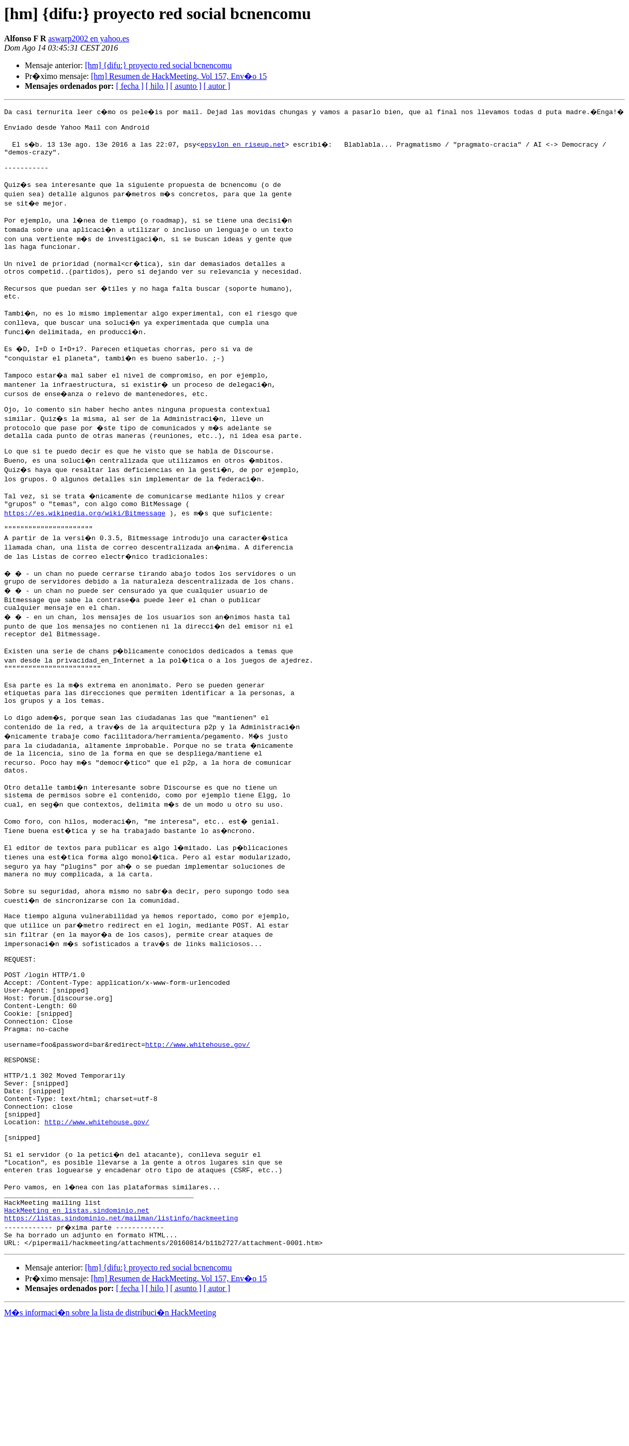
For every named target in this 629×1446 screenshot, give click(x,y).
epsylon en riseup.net (244, 148)
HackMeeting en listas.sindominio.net (76, 1329)
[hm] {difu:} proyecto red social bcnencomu (158, 65)
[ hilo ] (157, 86)
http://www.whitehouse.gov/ (197, 1134)
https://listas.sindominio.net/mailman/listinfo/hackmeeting (121, 1338)
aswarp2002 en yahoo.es (88, 38)
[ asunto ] (185, 86)
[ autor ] (217, 86)
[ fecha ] (129, 86)
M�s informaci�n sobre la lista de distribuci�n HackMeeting (110, 1436)
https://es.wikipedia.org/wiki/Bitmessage (84, 548)
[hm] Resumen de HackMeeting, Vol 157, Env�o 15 (179, 76)
